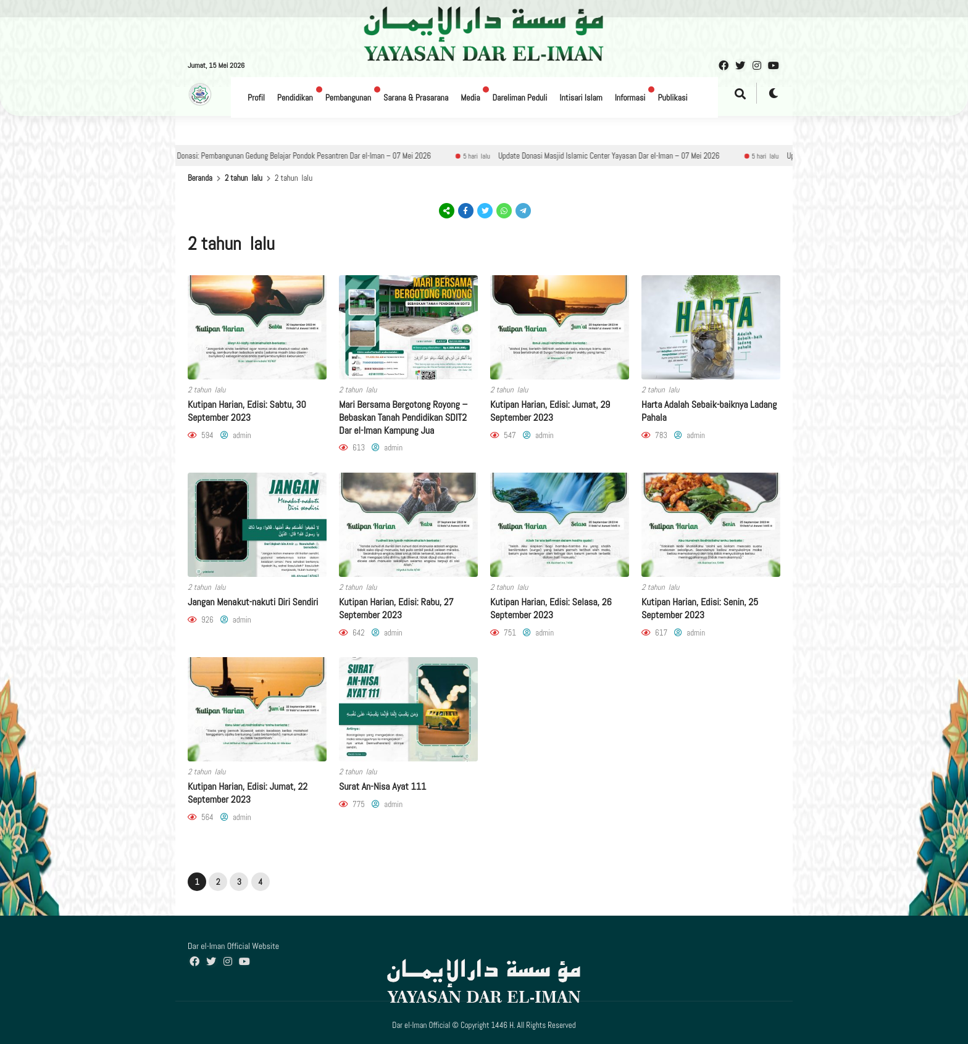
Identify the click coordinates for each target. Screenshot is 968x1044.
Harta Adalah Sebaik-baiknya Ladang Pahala (709, 411)
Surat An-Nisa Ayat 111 (382, 786)
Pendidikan (295, 97)
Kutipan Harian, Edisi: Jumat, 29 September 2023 (550, 411)
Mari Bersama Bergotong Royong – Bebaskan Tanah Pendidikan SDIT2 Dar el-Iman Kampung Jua (403, 417)
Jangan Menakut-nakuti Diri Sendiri (253, 601)
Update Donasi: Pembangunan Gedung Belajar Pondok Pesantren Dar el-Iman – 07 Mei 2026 (310, 156)
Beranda (200, 178)
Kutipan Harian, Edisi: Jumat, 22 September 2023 (247, 793)
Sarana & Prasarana (415, 97)
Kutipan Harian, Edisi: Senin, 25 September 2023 (699, 608)
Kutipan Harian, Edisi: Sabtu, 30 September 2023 (247, 411)
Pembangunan (348, 97)
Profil (256, 97)
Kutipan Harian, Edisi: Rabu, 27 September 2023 (396, 608)
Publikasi (672, 97)
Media (470, 97)
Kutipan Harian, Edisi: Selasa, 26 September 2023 (551, 608)
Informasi (630, 97)
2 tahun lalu (243, 178)
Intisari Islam (580, 97)
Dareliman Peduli (519, 97)
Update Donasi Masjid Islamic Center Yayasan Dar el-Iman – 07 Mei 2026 (627, 156)
